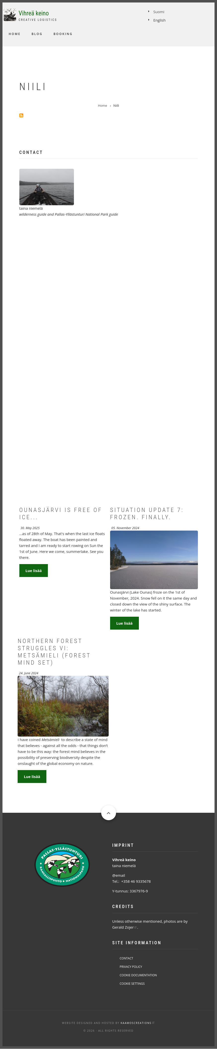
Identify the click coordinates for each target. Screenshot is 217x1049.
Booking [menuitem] (63, 34)
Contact (126, 958)
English (159, 20)
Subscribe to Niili (21, 115)
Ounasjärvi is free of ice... (60, 514)
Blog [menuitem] (37, 34)
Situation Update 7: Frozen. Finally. (147, 514)
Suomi (158, 11)
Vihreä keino (34, 13)
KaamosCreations (138, 1023)
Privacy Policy (131, 967)
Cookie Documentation (138, 975)
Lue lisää (34, 570)
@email (118, 875)
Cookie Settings (132, 983)
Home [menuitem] (15, 34)
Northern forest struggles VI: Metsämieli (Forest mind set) (54, 652)
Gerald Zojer (124, 927)
